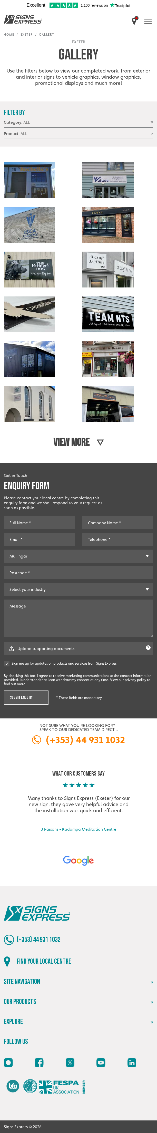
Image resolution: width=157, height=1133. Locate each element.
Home (9, 34)
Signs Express (23, 19)
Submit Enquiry (21, 697)
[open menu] (148, 21)
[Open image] (29, 184)
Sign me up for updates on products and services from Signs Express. (60, 663)
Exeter (27, 34)
